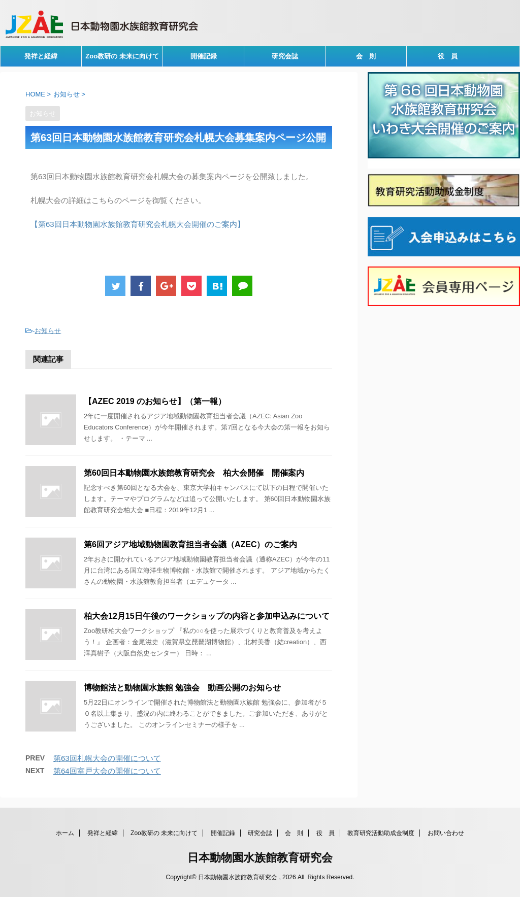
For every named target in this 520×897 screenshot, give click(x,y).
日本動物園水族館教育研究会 (260, 857)
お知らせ (48, 331)
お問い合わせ (446, 833)
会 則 (366, 56)
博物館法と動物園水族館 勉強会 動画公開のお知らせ (182, 687)
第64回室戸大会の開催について (107, 771)
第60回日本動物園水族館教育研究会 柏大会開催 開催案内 (194, 473)
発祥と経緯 (40, 56)
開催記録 (203, 56)
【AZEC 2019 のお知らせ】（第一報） (155, 401)
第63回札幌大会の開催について (107, 758)
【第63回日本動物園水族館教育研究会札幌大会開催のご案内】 (137, 224)
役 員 (448, 56)
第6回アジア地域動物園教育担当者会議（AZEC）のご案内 (190, 544)
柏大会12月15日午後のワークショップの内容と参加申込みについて (207, 616)
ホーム (65, 833)
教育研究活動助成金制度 (380, 833)
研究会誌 (285, 56)
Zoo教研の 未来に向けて (121, 56)
